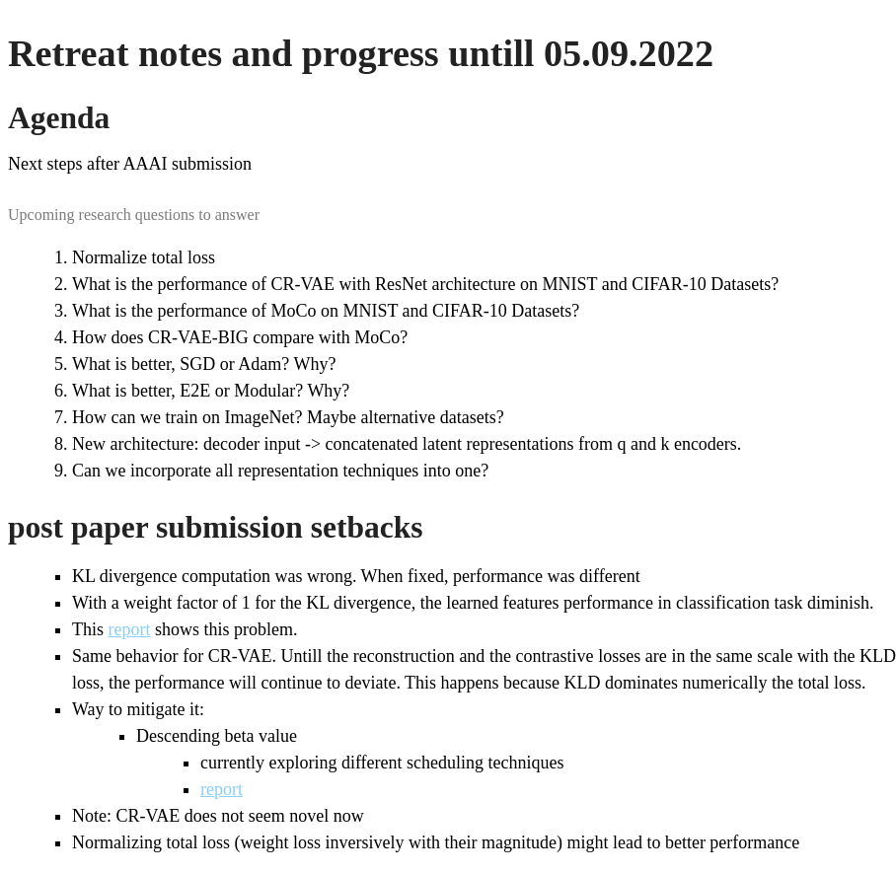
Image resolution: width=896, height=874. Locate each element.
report (130, 629)
